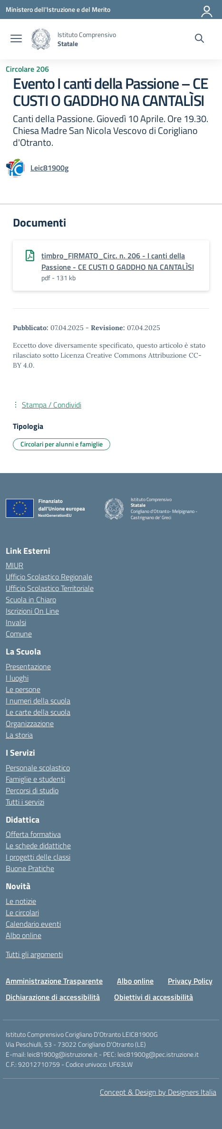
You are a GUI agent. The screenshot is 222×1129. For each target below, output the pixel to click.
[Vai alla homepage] (40, 39)
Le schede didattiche (38, 845)
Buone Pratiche (30, 868)
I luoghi (17, 677)
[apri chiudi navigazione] (16, 39)
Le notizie (21, 901)
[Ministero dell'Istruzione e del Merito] (58, 9)
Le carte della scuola (38, 712)
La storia (19, 734)
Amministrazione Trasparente (54, 981)
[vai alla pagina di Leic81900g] (49, 167)
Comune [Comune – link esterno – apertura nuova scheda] (19, 633)
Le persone (23, 689)
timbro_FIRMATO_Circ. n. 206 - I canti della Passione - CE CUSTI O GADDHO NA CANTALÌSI (117, 261)
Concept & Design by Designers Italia (158, 1092)
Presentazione (28, 666)
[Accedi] (207, 9)
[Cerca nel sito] (199, 39)
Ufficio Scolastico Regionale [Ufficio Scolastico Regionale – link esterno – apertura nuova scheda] (49, 576)
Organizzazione (30, 723)
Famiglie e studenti (35, 779)
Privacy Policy (190, 981)
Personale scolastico (38, 767)
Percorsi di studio (32, 790)
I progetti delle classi (38, 857)
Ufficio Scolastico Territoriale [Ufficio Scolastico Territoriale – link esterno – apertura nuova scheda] (50, 588)
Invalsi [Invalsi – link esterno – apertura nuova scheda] (16, 622)
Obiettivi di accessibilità (153, 997)
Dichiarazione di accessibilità (53, 997)
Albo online (23, 935)
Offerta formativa (33, 834)
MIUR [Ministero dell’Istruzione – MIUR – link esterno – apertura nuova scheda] (14, 565)
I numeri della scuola (38, 700)
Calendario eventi (33, 924)
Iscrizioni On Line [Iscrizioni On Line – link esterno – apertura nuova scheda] (32, 611)
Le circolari (22, 912)
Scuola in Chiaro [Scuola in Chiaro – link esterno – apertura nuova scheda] (31, 599)
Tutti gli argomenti (34, 954)
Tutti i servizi (25, 801)
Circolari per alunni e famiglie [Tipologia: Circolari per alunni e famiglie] (61, 444)
